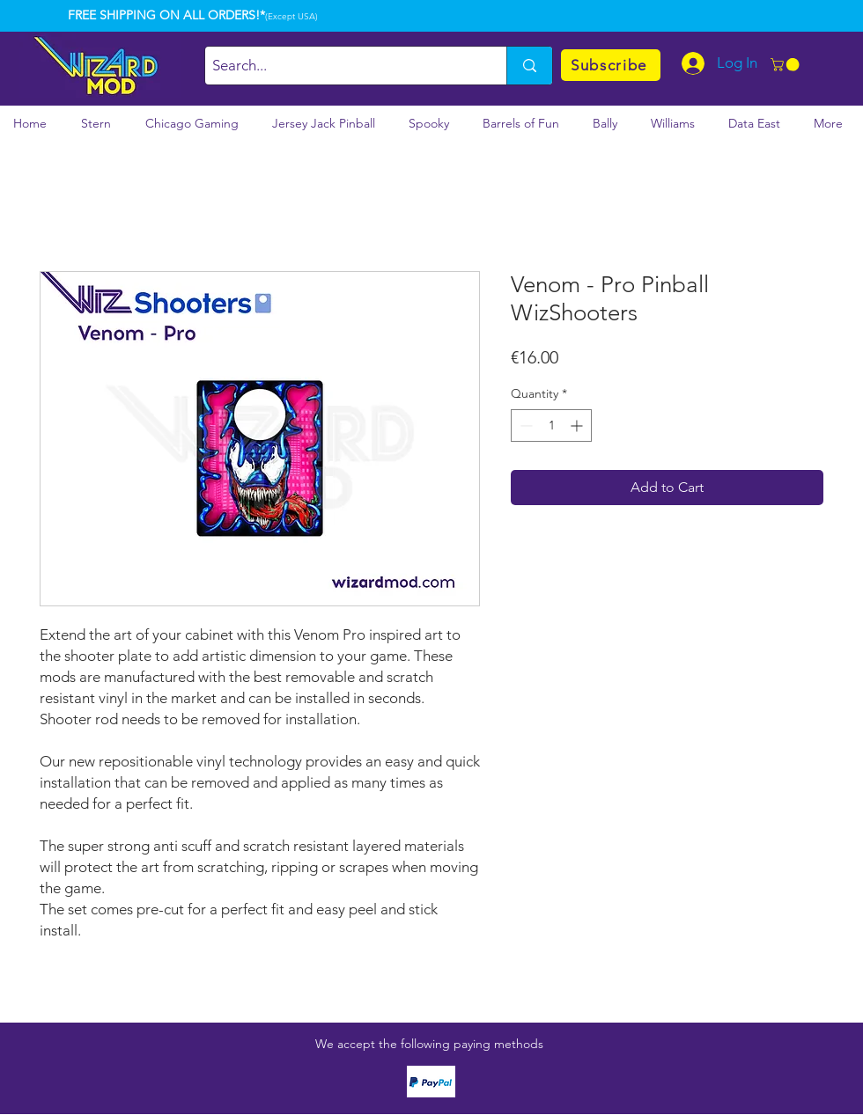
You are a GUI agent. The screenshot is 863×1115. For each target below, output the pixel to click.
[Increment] (578, 425)
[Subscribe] (610, 65)
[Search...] (340, 65)
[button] (786, 64)
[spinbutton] (551, 425)
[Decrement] (524, 425)
